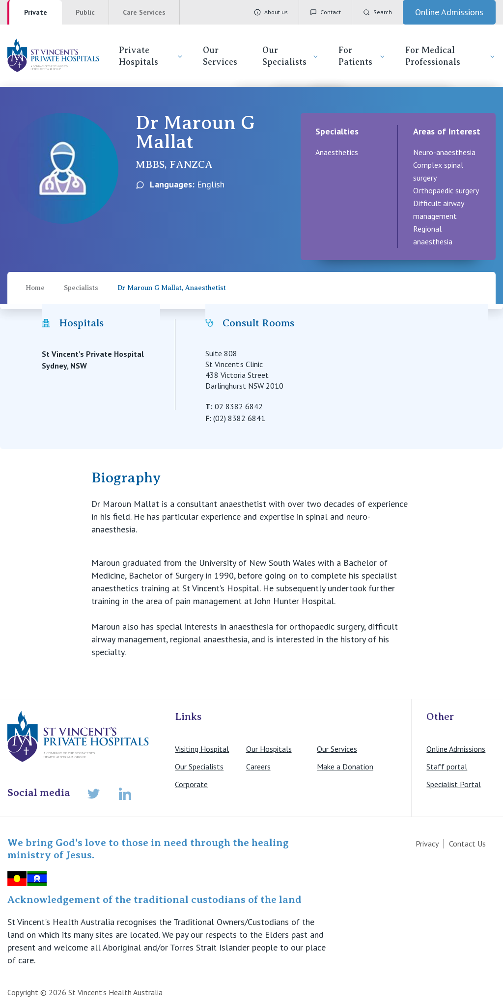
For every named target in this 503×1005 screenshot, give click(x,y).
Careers (258, 766)
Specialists (81, 287)
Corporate (191, 784)
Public (85, 12)
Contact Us (467, 843)
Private (35, 12)
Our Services (220, 56)
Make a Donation (345, 766)
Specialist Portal (453, 784)
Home (35, 287)
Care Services (144, 12)
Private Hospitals (151, 56)
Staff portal (446, 766)
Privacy (427, 843)
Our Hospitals (269, 749)
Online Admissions (455, 749)
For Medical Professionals (450, 56)
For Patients (362, 56)
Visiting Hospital (202, 749)
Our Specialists (290, 56)
